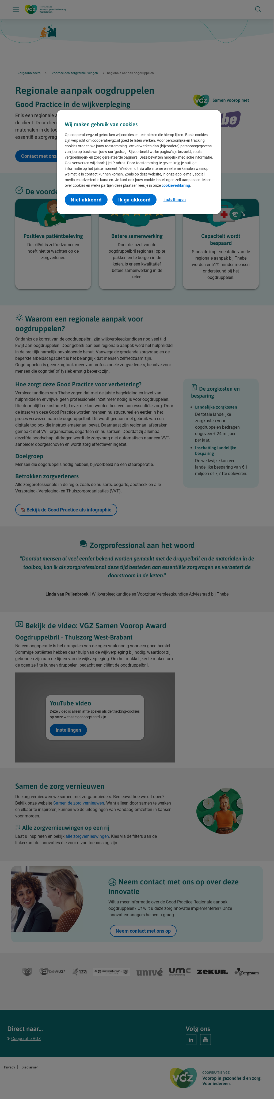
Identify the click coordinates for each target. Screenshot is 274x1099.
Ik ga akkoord (134, 200)
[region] (139, 162)
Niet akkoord (86, 200)
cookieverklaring (176, 185)
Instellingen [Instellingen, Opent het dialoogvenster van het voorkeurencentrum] (174, 199)
